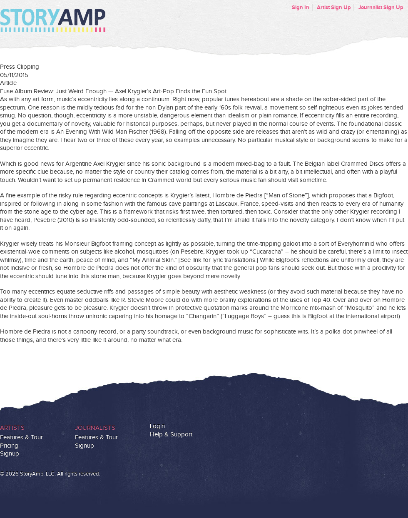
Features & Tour (21, 437)
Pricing (9, 445)
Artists (12, 427)
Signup (9, 453)
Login (157, 426)
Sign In (300, 7)
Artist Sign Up (334, 7)
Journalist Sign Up (380, 7)
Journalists (95, 427)
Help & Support (171, 434)
